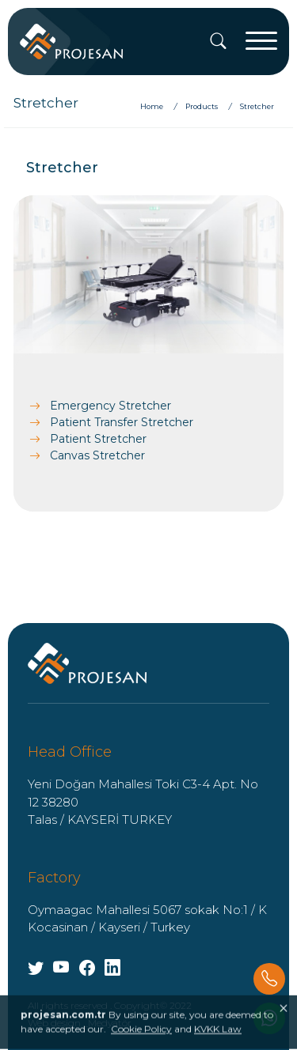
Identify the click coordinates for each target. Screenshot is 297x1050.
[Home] (158, 106)
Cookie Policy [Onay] (141, 1041)
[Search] (218, 43)
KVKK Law (218, 1041)
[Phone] (269, 979)
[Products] (203, 106)
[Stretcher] (257, 106)
